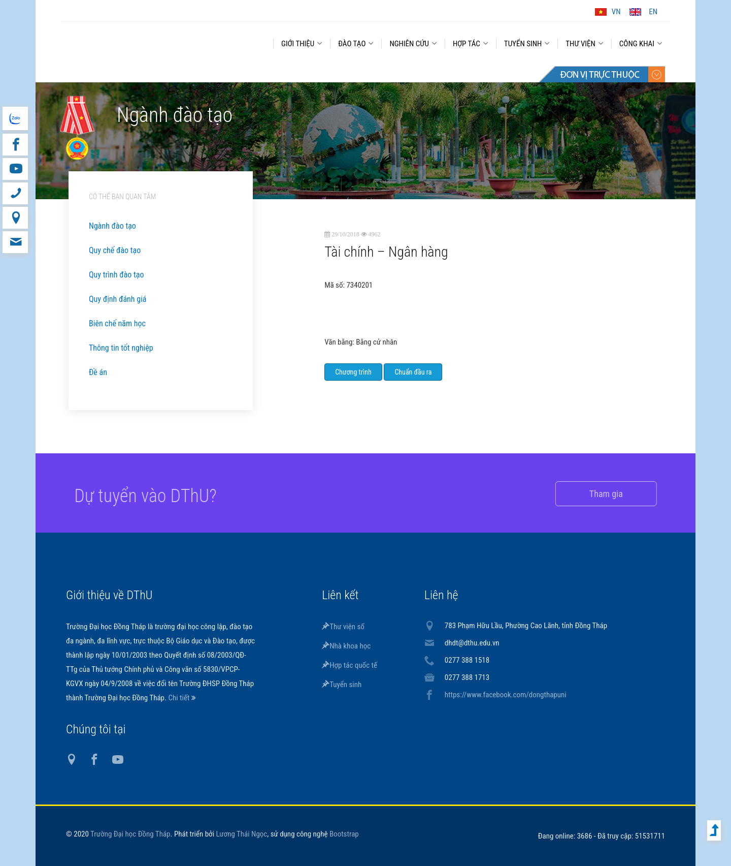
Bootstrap (344, 834)
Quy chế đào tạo (115, 250)
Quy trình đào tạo (116, 275)
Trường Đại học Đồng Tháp (130, 834)
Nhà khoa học (346, 646)
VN (616, 11)
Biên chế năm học (117, 323)
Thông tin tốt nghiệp (121, 348)
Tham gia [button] (594, 493)
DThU (159, 41)
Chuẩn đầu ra (412, 372)
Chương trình (353, 372)
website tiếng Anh (15, 118)
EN (653, 11)
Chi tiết (179, 697)
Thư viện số (343, 626)
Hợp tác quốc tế (349, 665)
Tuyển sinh (341, 684)
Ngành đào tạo (112, 226)
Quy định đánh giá (117, 299)
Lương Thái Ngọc (242, 834)
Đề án (98, 372)
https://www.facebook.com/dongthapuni (506, 694)
